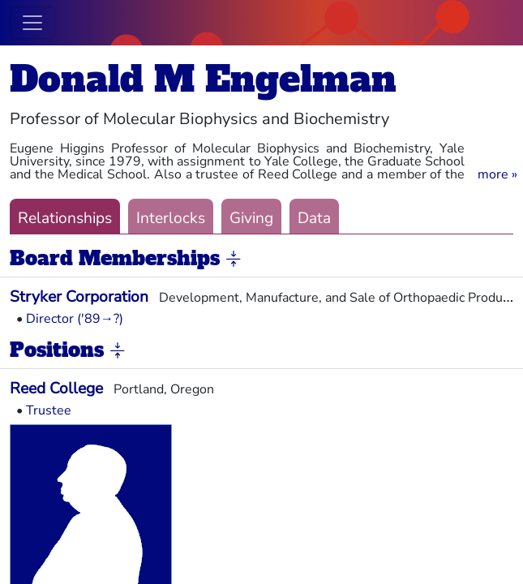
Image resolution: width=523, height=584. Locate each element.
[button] (497, 174)
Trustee (48, 410)
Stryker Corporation (79, 296)
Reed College (56, 388)
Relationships (65, 218)
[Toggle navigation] (32, 22)
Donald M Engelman (203, 79)
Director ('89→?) (74, 319)
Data (314, 218)
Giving (251, 218)
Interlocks (170, 218)
